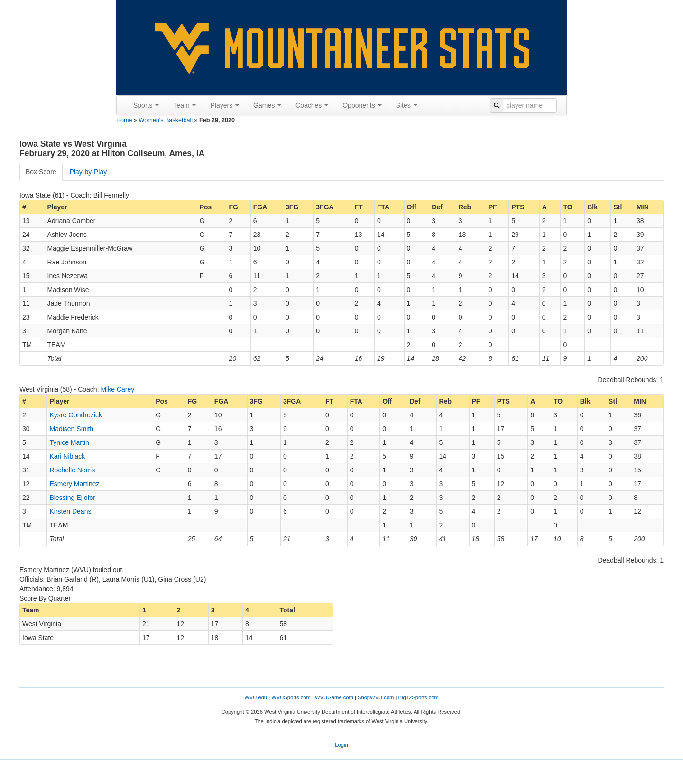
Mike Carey (117, 389)
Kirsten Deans (70, 511)
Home (124, 120)
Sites (406, 105)
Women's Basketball (166, 120)
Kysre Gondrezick (75, 415)
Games (267, 105)
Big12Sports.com (418, 697)
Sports (146, 105)
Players (224, 105)
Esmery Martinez (74, 484)
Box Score (41, 172)
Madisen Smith (71, 429)
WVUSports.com (291, 697)
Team (184, 105)
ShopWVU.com (376, 697)
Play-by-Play (88, 172)
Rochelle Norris (72, 470)
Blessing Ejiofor (72, 497)
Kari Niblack (67, 456)
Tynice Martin (69, 442)
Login (341, 745)
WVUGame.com (334, 697)
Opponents (361, 105)
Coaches (311, 105)
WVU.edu (255, 697)
